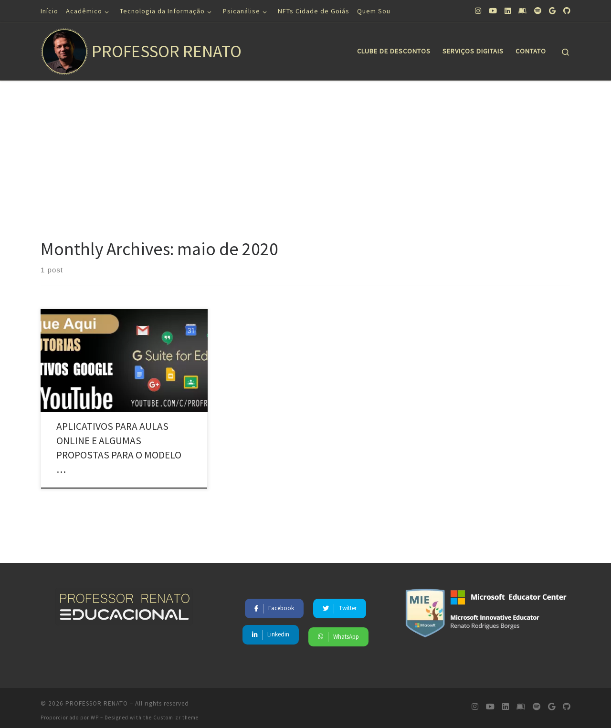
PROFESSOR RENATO (96, 698)
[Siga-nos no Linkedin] (508, 10)
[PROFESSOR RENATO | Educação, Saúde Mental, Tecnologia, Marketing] (64, 49)
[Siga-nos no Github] (566, 10)
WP (95, 711)
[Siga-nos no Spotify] (537, 10)
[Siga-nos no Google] (552, 10)
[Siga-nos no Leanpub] (522, 10)
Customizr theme (176, 711)
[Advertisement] (305, 152)
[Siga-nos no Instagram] (478, 10)
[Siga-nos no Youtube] (493, 10)
